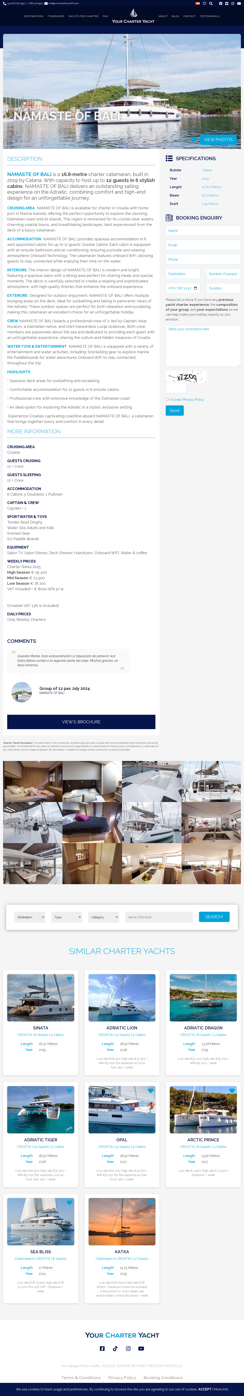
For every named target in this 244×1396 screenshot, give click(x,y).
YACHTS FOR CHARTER (83, 16)
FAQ (105, 16)
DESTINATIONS (34, 16)
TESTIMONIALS (210, 16)
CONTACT (189, 16)
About (163, 16)
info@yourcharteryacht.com (61, 3)
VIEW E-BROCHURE (81, 721)
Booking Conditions (163, 1377)
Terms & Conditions (81, 1377)
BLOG (175, 16)
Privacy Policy (122, 1377)
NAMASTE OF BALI (51, 693)
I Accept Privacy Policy (186, 400)
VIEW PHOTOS (218, 139)
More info (221, 1389)
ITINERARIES (56, 16)
